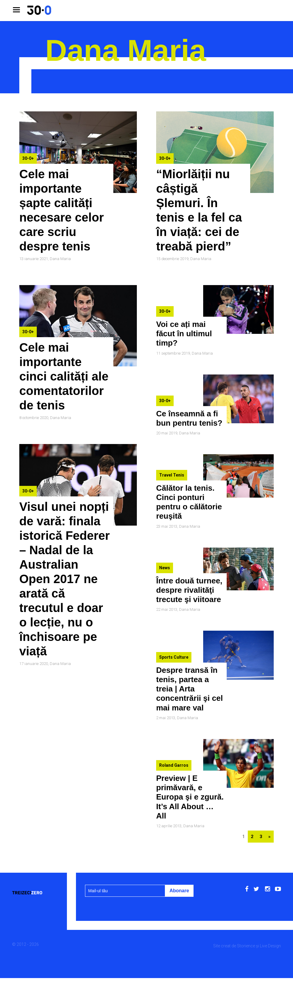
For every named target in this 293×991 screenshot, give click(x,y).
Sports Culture (173, 657)
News (164, 567)
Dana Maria (60, 258)
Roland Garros (173, 765)
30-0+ (28, 158)
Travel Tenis (171, 475)
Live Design (270, 945)
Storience (246, 945)
